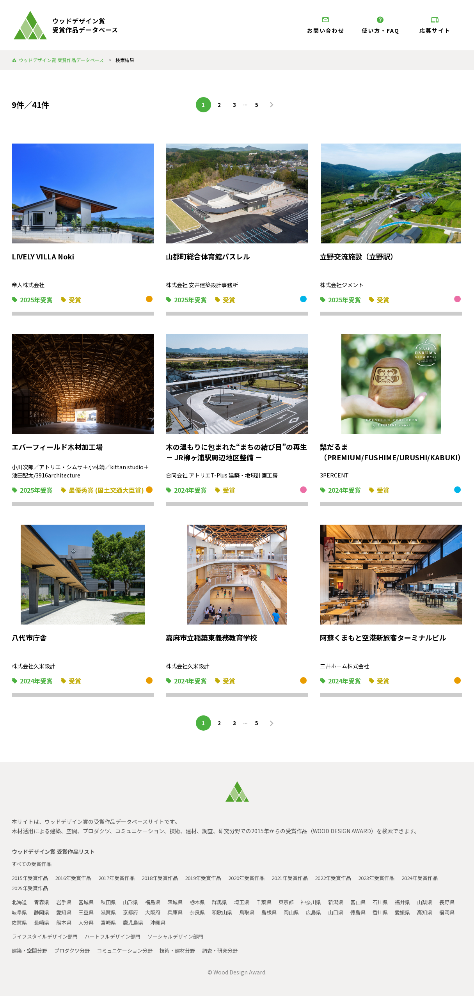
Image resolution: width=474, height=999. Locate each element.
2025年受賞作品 (78, 891)
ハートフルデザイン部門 (120, 939)
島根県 (306, 915)
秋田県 (113, 905)
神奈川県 (327, 905)
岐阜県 (43, 915)
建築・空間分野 (31, 953)
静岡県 (67, 915)
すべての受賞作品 (33, 867)
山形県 (137, 905)
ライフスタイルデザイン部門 (47, 939)
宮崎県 (160, 925)
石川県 (400, 905)
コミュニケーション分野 (132, 953)
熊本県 (113, 925)
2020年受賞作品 (266, 881)
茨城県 (184, 905)
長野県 (20, 915)
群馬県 (230, 905)
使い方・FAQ (380, 25)
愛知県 (90, 915)
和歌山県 (257, 915)
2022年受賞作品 (359, 881)
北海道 (20, 905)
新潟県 (353, 905)
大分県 (137, 925)
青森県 (43, 905)
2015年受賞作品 (31, 881)
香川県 (423, 915)
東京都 (301, 905)
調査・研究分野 (234, 953)
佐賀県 (67, 925)
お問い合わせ (325, 25)
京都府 (160, 915)
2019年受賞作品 (219, 881)
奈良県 (230, 915)
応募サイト (435, 25)
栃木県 (207, 905)
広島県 (353, 915)
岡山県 (329, 915)
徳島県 (400, 915)
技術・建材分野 (188, 953)
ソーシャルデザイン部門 (187, 939)
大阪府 (184, 915)
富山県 (376, 905)
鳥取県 (283, 915)
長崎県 (90, 925)
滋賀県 (137, 915)
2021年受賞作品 (312, 881)
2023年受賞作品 (406, 881)
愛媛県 (446, 915)
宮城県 (90, 905)
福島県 (160, 905)
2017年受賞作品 (125, 881)
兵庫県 (207, 915)
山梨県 (446, 905)
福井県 (423, 905)
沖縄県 (212, 925)
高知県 (20, 925)
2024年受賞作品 (31, 891)
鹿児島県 (186, 925)
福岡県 (43, 925)
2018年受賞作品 (172, 881)
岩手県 (67, 905)
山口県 (376, 915)
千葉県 (277, 905)
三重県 (113, 915)
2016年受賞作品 (78, 881)
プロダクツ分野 (76, 953)
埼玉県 (254, 905)
